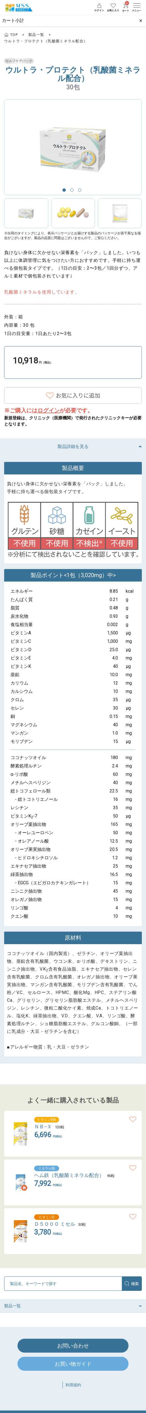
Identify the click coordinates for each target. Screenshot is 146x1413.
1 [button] (65, 191)
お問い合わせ (73, 1346)
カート (125, 7)
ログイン (48, 410)
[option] (73, 147)
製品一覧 (36, 35)
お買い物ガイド (73, 1364)
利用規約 (73, 1385)
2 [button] (73, 191)
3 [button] (81, 191)
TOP (14, 35)
